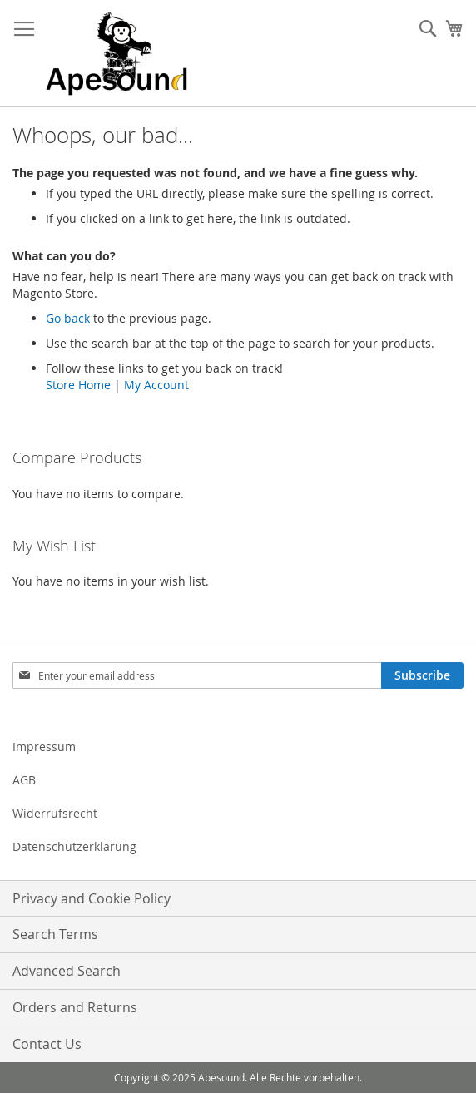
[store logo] (116, 54)
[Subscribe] (422, 675)
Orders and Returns (74, 1007)
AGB (24, 780)
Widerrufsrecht (54, 813)
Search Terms (55, 934)
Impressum (44, 746)
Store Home (78, 385)
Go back (68, 318)
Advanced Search (66, 971)
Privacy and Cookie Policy (91, 898)
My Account (156, 385)
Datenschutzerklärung (74, 846)
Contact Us (47, 1044)
